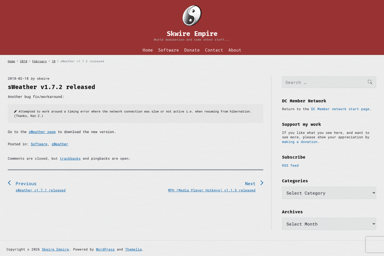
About (234, 50)
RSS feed (290, 165)
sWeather (60, 143)
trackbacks (70, 158)
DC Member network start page (340, 109)
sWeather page (42, 131)
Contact (214, 50)
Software (168, 50)
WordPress (105, 249)
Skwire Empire (55, 249)
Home (148, 50)
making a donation (299, 142)
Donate (192, 50)
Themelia (133, 249)
